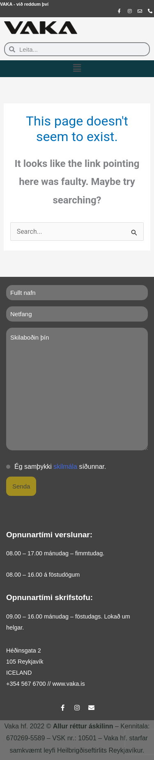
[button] (77, 68)
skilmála (65, 466)
